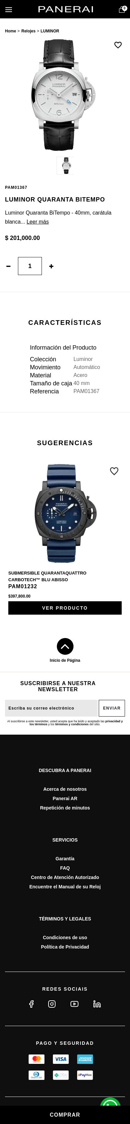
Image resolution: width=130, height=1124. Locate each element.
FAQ (65, 868)
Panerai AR (65, 798)
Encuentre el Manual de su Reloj (65, 886)
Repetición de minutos (65, 807)
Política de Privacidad (65, 947)
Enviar (112, 708)
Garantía (65, 858)
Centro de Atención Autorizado (65, 877)
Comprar (65, 1115)
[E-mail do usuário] (51, 708)
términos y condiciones (72, 724)
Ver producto (65, 608)
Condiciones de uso (65, 937)
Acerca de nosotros (65, 789)
